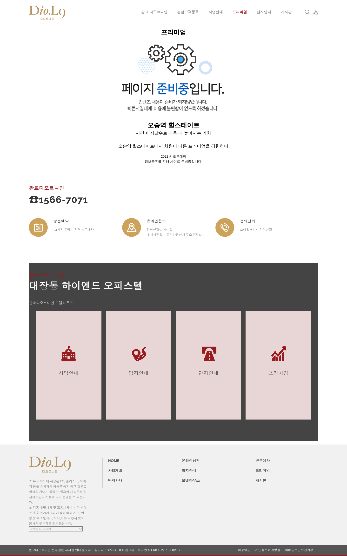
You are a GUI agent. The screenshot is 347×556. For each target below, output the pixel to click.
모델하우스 (191, 480)
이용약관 (244, 550)
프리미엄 (240, 12)
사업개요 (115, 470)
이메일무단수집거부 (299, 550)
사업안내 (215, 12)
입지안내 (189, 470)
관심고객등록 (188, 12)
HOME (113, 460)
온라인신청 (191, 460)
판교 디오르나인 (154, 12)
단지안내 (264, 12)
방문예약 (262, 460)
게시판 (286, 12)
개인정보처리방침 (267, 550)
